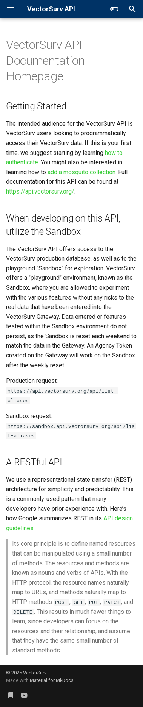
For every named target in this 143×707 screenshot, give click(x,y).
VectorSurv (34, 673)
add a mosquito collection (81, 172)
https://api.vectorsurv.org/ (40, 191)
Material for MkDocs (52, 680)
